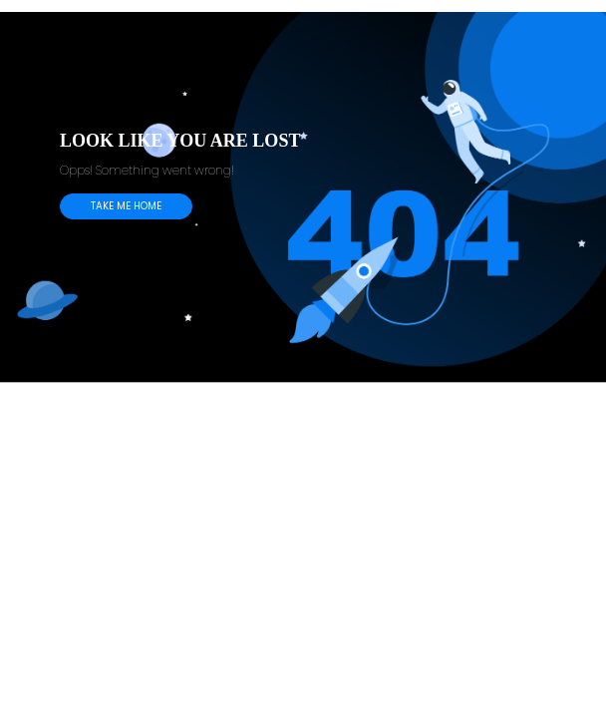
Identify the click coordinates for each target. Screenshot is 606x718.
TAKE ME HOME (126, 205)
